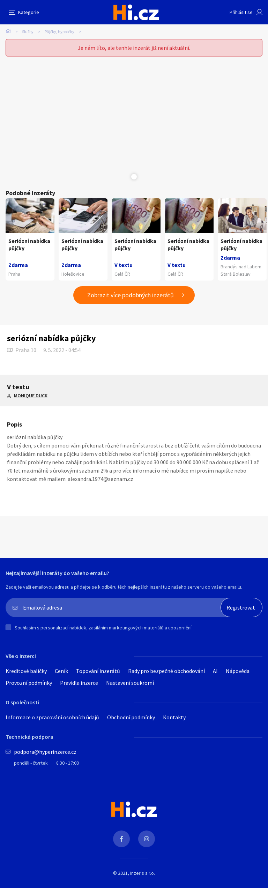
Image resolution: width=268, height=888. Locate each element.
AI (215, 670)
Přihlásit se (241, 12)
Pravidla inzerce (79, 682)
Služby (28, 31)
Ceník (61, 670)
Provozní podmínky (29, 682)
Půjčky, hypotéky (59, 31)
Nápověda (238, 670)
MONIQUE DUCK (30, 395)
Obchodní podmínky (131, 717)
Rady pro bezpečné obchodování (166, 670)
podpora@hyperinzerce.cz (45, 751)
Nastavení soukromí (130, 682)
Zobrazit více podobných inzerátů (130, 295)
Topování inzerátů (98, 670)
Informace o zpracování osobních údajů (52, 717)
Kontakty (174, 717)
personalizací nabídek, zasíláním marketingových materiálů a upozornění (116, 628)
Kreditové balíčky (26, 670)
